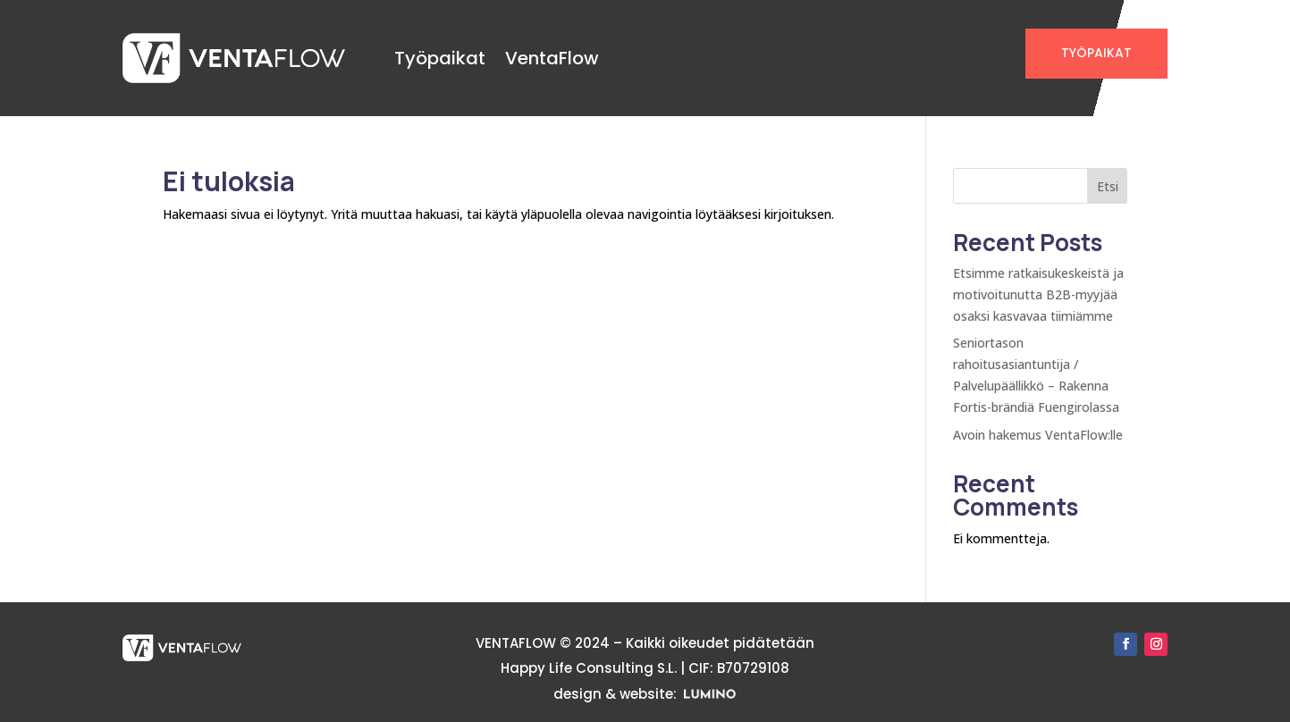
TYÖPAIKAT (1096, 53)
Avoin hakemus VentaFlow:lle (1038, 434)
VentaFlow (552, 58)
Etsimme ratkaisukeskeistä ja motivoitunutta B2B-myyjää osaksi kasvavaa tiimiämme (1038, 294)
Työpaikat (439, 58)
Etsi (1107, 186)
